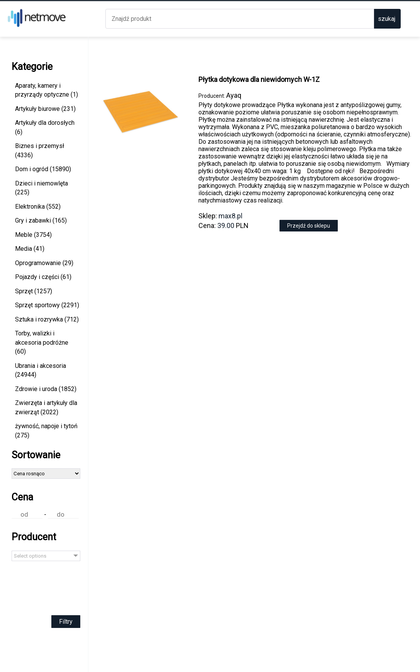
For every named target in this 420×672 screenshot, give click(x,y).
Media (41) (29, 248)
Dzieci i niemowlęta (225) (41, 188)
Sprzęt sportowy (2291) (47, 305)
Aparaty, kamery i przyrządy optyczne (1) (46, 90)
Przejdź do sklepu (308, 226)
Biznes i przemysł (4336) (39, 150)
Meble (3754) (33, 234)
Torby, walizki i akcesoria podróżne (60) (41, 342)
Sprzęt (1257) (33, 291)
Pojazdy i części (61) (43, 277)
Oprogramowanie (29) (44, 263)
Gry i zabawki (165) (41, 220)
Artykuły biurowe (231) (45, 108)
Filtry (66, 621)
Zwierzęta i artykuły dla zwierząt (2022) (46, 407)
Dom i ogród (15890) (43, 169)
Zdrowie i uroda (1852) (45, 389)
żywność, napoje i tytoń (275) (46, 430)
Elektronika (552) (38, 206)
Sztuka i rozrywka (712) (47, 319)
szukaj (386, 18)
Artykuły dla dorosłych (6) (45, 127)
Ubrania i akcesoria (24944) (40, 370)
